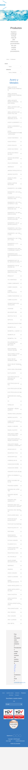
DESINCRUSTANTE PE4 (14, 323)
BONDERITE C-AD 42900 (14, 188)
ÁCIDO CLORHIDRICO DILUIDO (14, 127)
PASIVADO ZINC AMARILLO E (12, 500)
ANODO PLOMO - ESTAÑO (12, 178)
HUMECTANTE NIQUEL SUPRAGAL (14, 422)
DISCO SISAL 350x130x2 (14, 369)
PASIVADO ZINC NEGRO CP (14, 510)
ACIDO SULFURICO (13, 149)
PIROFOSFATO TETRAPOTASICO (12, 536)
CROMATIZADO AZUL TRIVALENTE (13, 304)
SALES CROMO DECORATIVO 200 (12, 561)
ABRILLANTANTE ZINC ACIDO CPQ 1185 (14, 113)
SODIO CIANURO (12, 573)
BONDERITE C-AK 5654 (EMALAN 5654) (14, 213)
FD (8, 401)
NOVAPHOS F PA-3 (13, 453)
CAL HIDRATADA (12, 279)
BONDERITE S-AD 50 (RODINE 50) (13, 266)
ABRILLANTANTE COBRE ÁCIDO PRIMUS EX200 (14, 95)
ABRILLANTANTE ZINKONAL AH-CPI (12, 118)
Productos (13, 59)
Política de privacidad (15, 743)
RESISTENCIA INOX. (13, 553)
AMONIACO (11, 166)
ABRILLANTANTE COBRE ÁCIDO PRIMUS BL (14, 89)
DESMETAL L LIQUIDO (14, 331)
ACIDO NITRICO (12, 141)
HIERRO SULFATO (13, 417)
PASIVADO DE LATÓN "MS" (13, 490)
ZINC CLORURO (12, 619)
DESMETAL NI (11, 334)
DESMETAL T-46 (12, 338)
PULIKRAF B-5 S (12, 544)
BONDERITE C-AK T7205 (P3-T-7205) (14, 239)
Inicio (7, 59)
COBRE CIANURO (12, 287)
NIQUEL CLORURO (13, 426)
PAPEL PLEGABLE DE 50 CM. (13, 481)
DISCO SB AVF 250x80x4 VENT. (14, 365)
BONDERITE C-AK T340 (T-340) (14, 234)
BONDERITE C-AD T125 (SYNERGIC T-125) (14, 203)
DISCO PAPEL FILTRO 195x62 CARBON (13, 354)
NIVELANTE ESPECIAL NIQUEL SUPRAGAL (14, 439)
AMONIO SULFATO (13, 174)
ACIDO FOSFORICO (13, 138)
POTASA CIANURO (13, 540)
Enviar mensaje (21, 704)
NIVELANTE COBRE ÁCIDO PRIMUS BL (13, 434)
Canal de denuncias (20, 740)
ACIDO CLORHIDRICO (14, 122)
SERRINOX (11, 565)
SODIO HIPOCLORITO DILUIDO (14, 590)
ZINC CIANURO (12, 616)
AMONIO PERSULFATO (14, 170)
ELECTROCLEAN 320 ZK (14, 388)
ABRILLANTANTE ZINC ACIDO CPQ (14, 107)
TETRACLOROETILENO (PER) (14, 604)
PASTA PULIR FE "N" (13, 527)
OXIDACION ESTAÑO (13, 464)
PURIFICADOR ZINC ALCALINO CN (13, 548)
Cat (14, 701)
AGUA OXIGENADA (13, 163)
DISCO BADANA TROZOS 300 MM (12, 349)
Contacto (17, 695)
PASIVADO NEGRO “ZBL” (13, 495)
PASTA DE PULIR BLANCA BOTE (12, 519)
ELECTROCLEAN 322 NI (14, 392)
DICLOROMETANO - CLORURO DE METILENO (13, 344)
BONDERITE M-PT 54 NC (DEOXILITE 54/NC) (14, 261)
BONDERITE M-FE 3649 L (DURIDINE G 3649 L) (14, 249)
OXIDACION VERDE (13, 468)
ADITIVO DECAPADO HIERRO (13, 158)
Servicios (11, 695)
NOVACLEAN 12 (12, 449)
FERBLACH (11, 404)
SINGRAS (10, 569)
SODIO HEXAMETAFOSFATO (13, 581)
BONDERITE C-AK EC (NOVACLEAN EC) (13, 223)
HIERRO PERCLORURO (14, 413)
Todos (15, 66)
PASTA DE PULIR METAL (14, 524)
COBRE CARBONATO (13, 283)
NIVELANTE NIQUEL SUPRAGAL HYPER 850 (14, 445)
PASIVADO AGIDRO (13, 485)
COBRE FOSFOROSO (13, 296)
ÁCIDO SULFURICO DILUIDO (13, 153)
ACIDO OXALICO (12, 145)
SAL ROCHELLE (12, 556)
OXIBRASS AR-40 (12, 460)
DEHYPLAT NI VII (12, 316)
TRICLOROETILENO (13, 608)
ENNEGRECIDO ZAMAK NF (14, 396)
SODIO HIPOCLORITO (14, 585)
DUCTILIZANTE (12, 373)
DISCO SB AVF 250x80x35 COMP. (12, 359)
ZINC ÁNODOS (12, 612)
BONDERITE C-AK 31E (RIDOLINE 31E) (14, 208)
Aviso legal (8, 740)
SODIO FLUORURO (13, 576)
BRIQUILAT (11, 276)
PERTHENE (11, 531)
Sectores (17, 693)
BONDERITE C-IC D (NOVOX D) (13, 244)
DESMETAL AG (12, 327)
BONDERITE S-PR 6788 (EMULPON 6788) (14, 271)
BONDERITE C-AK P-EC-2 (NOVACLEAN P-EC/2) (14, 229)
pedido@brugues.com (19, 682)
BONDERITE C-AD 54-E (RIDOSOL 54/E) (14, 198)
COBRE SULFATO (12, 299)
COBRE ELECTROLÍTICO (12, 291)
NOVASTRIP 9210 (12, 456)
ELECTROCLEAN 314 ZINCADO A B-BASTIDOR (13, 378)
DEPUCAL (10, 319)
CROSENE (10, 308)
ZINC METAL (11, 623)
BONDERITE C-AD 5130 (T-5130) (14, 192)
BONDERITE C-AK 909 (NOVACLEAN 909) (14, 218)
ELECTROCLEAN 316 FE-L (13, 384)
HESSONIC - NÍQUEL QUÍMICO (13, 409)
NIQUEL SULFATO (12, 430)
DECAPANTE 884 (12, 312)
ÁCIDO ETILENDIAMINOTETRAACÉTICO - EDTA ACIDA (15, 133)
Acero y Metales (15, 72)
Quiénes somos (10, 693)
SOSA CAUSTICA (12, 594)
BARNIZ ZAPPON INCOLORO (12, 184)
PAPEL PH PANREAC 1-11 (14, 476)
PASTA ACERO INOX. (13, 515)
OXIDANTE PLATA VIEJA (14, 471)
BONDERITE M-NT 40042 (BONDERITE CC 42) (14, 255)
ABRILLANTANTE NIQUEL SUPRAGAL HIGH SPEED (13, 102)
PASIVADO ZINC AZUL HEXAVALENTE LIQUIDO (14, 505)
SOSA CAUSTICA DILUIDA (12, 599)
